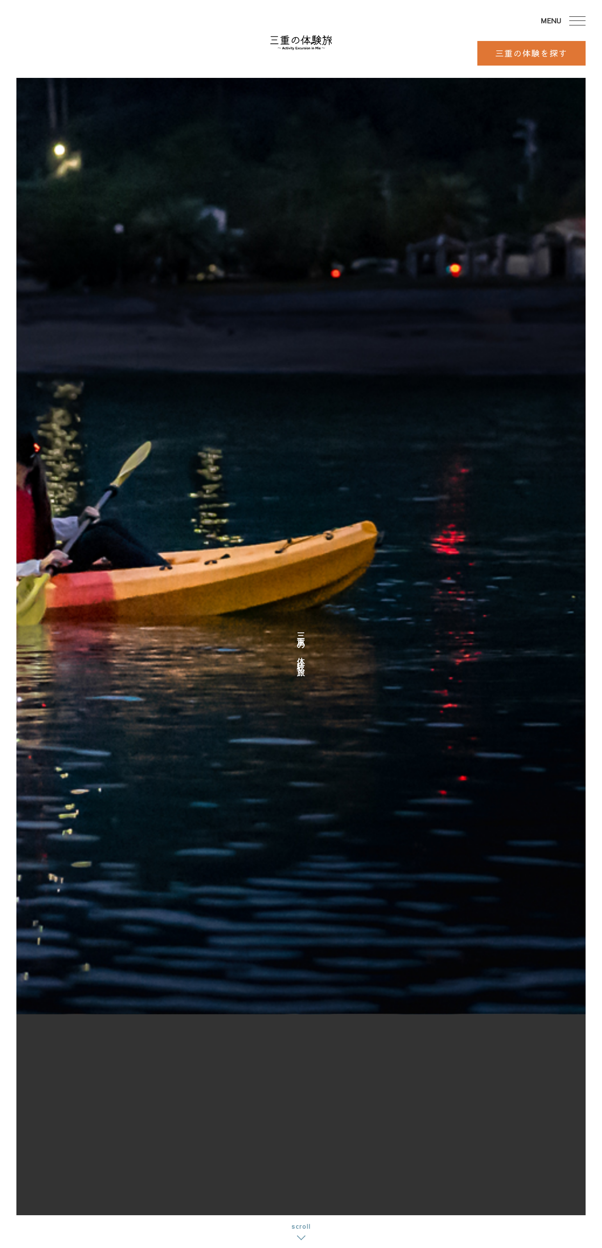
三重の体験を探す (531, 53)
